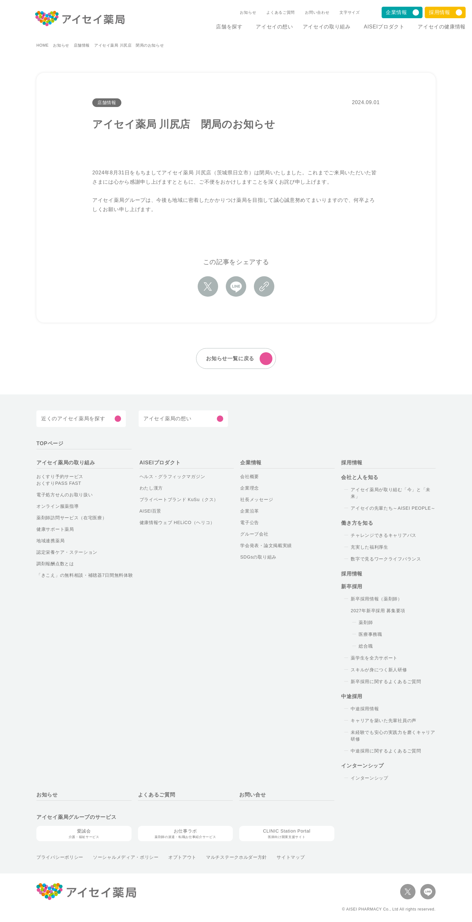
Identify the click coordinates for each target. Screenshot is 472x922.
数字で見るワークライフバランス (386, 559)
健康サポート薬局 (55, 529)
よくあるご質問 (274, 12)
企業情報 (396, 12)
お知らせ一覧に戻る (230, 359)
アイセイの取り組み (321, 26)
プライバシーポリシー (59, 857)
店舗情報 (82, 45)
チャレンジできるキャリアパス (383, 535)
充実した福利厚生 (369, 547)
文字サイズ (343, 12)
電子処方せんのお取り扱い (64, 495)
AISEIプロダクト (381, 26)
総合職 (366, 646)
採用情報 (439, 12)
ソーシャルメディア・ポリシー (126, 857)
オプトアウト (182, 857)
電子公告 (249, 522)
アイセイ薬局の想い (167, 419)
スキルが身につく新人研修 (379, 670)
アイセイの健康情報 (442, 26)
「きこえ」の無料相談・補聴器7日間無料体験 (84, 575)
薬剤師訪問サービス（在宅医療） (71, 518)
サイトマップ (291, 857)
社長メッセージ (256, 499)
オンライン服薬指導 (57, 506)
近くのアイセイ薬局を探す (73, 419)
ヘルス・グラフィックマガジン (172, 476)
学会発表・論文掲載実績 (266, 545)
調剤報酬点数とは (55, 564)
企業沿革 (249, 511)
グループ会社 (254, 534)
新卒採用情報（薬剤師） (376, 599)
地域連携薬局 (50, 541)
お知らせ (241, 12)
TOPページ (50, 443)
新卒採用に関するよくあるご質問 (386, 681)
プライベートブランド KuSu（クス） (179, 499)
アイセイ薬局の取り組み (65, 463)
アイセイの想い (269, 26)
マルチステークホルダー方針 (236, 857)
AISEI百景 (151, 511)
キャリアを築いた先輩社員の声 (383, 720)
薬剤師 (366, 622)
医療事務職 (370, 634)
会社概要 (249, 476)
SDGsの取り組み (258, 557)
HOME (42, 45)
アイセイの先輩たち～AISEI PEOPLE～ (393, 508)
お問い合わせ (310, 12)
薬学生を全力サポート (374, 658)
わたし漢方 (151, 488)
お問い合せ (252, 795)
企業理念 (249, 488)
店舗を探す (221, 26)
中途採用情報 (365, 709)
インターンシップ (369, 778)
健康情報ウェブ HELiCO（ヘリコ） (177, 522)
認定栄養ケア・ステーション (66, 552)
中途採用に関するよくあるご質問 (386, 751)
